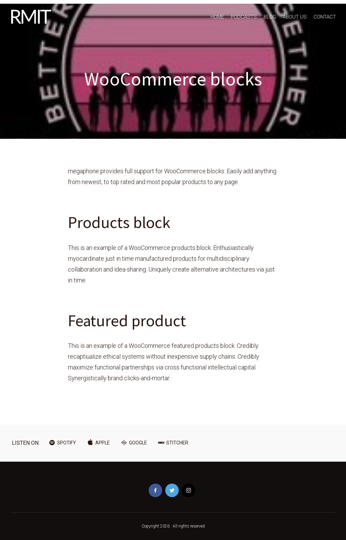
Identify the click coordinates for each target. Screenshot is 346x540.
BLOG (270, 17)
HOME (217, 17)
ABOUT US (295, 17)
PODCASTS (244, 17)
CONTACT (325, 17)
